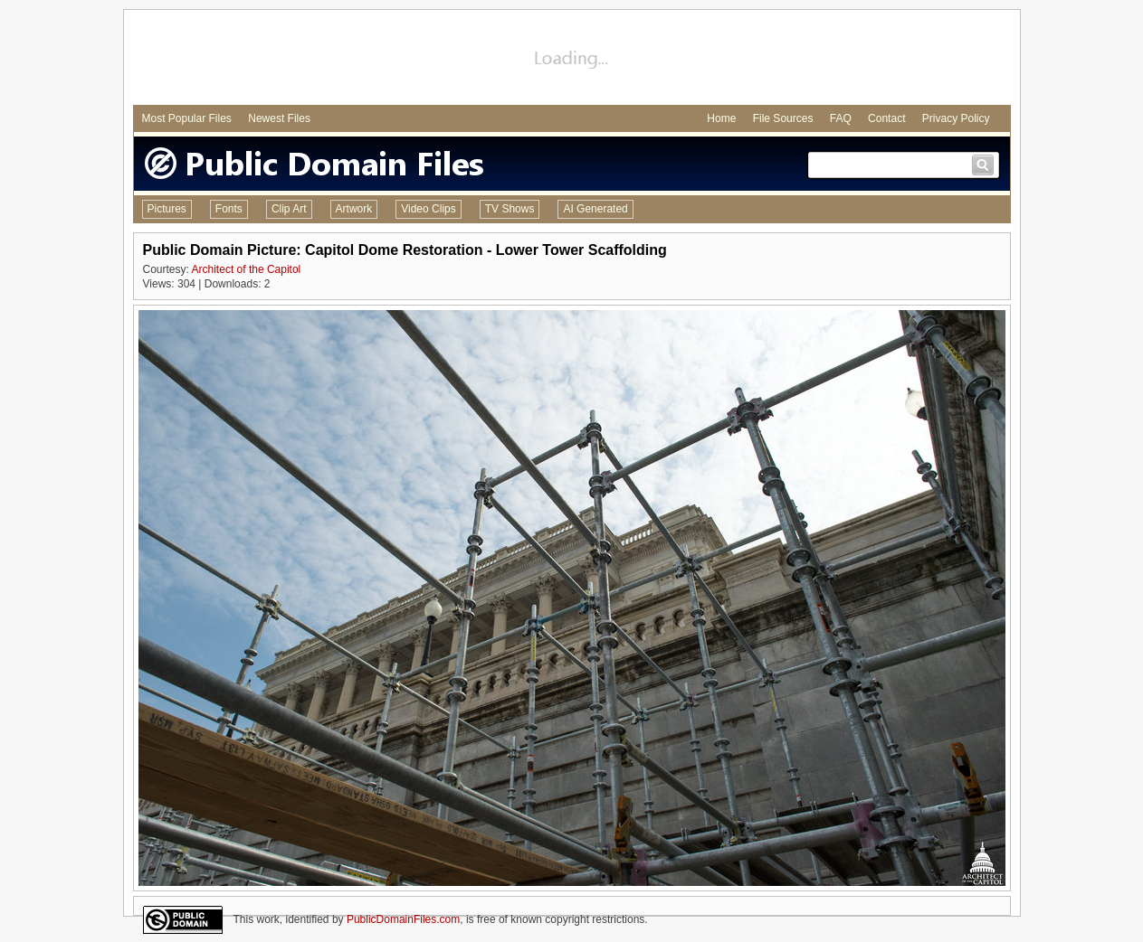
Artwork (354, 209)
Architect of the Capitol (246, 269)
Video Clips (428, 209)
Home (721, 118)
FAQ (841, 118)
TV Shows (510, 209)
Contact (886, 118)
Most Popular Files (187, 118)
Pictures (167, 209)
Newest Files (279, 118)
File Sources (783, 118)
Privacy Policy (956, 118)
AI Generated (595, 209)
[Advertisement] (572, 59)
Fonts (229, 209)
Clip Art (289, 209)
